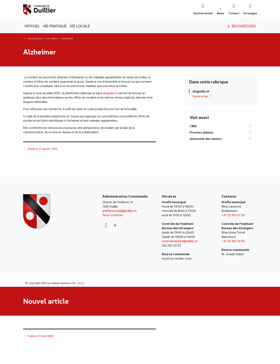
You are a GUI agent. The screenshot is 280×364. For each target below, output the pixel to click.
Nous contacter (112, 215)
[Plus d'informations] (114, 225)
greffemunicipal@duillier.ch (119, 211)
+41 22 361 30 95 (233, 241)
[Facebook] (106, 225)
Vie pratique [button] (55, 26)
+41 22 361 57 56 (233, 215)
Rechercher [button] (241, 26)
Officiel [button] (32, 26)
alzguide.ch (110, 93)
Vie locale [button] (80, 26)
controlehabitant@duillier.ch (180, 241)
